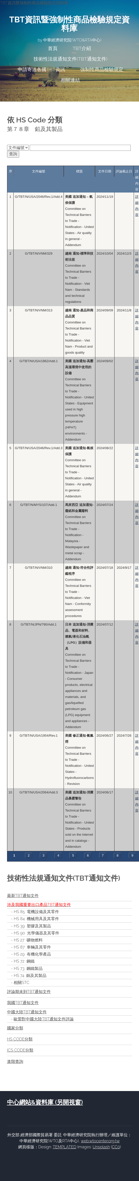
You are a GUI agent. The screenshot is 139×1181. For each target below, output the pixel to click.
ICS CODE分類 (20, 1050)
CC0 (116, 1147)
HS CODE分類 (20, 1039)
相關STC (21, 982)
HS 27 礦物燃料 (28, 940)
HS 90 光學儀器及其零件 (36, 933)
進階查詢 (15, 1061)
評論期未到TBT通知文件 (29, 991)
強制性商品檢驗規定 (101, 69)
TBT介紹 (82, 48)
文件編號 (38, 171)
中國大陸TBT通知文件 (27, 1012)
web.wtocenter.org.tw (100, 1141)
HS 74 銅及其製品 (30, 975)
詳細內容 (136, 206)
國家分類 (15, 1028)
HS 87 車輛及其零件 (32, 947)
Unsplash (101, 1147)
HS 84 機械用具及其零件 (36, 918)
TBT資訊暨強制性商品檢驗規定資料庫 (69, 24)
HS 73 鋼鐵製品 (28, 968)
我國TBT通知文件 (23, 1002)
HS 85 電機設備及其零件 (36, 911)
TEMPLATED (64, 1147)
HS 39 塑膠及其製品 (32, 926)
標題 (79, 171)
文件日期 (104, 171)
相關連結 (70, 80)
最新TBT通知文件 (23, 895)
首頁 (53, 48)
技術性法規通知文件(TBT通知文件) (70, 59)
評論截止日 (124, 171)
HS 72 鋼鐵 (24, 961)
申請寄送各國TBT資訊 (41, 69)
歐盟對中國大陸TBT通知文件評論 (44, 1019)
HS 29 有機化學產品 (32, 954)
